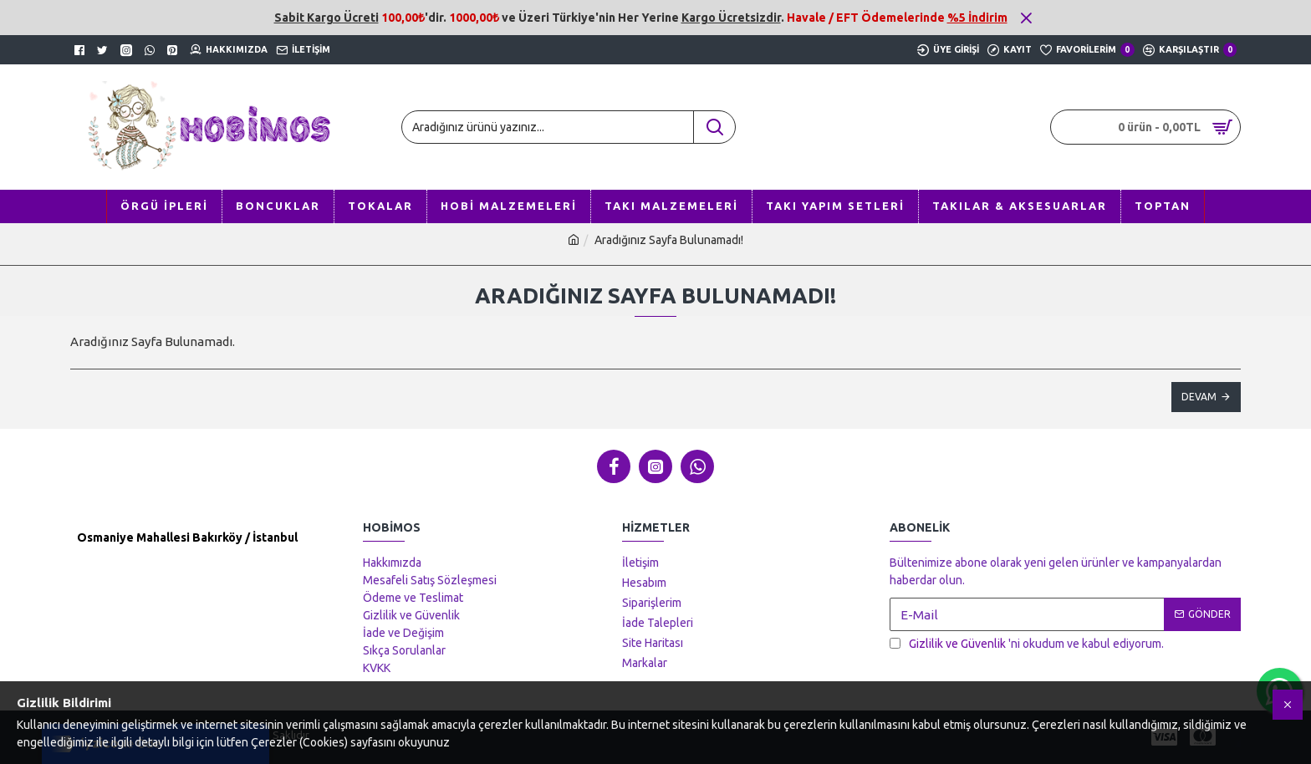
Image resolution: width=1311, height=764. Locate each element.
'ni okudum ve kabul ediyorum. (1027, 644)
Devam (1199, 396)
